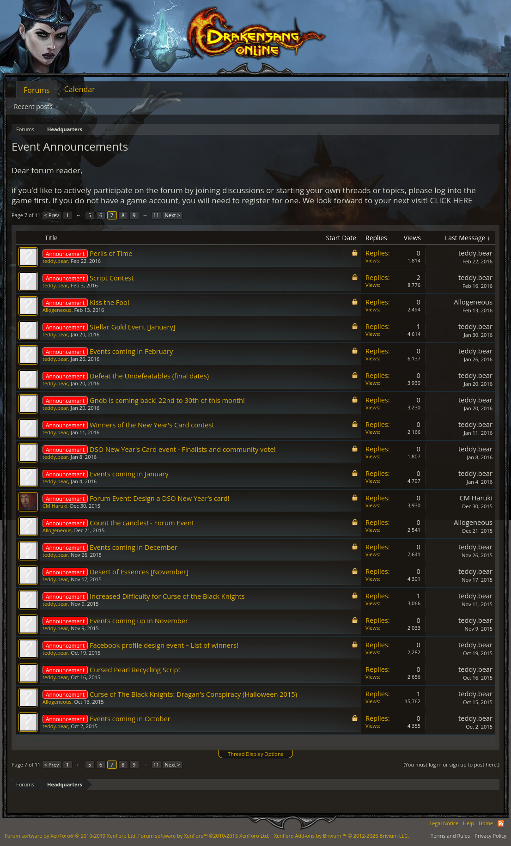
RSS (501, 823)
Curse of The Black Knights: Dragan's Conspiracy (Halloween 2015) (193, 694)
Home (486, 823)
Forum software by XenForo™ (203, 835)
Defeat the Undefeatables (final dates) (149, 375)
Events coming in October (130, 718)
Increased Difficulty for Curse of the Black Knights (167, 596)
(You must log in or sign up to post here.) (451, 764)
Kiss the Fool (109, 302)
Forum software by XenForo (71, 835)
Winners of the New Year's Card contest (152, 424)
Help (468, 823)
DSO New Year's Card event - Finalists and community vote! (183, 449)
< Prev (51, 215)
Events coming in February (131, 351)
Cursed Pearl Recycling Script (135, 669)
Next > (172, 215)
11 (156, 215)
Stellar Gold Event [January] (133, 326)
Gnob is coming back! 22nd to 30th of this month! (167, 400)
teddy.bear (55, 260)
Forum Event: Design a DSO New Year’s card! (160, 498)
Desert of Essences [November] (139, 571)
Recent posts (33, 106)
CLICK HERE (451, 200)
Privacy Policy (490, 835)
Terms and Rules (450, 835)
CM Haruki (55, 505)
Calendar (79, 89)
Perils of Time (111, 253)
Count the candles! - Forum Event (142, 522)
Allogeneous (57, 309)
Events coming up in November (139, 620)
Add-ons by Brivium (341, 835)
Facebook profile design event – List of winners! (164, 645)
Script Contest (112, 277)
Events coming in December (133, 547)
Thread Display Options (255, 753)
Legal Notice (443, 823)
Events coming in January (129, 473)
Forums (37, 90)
